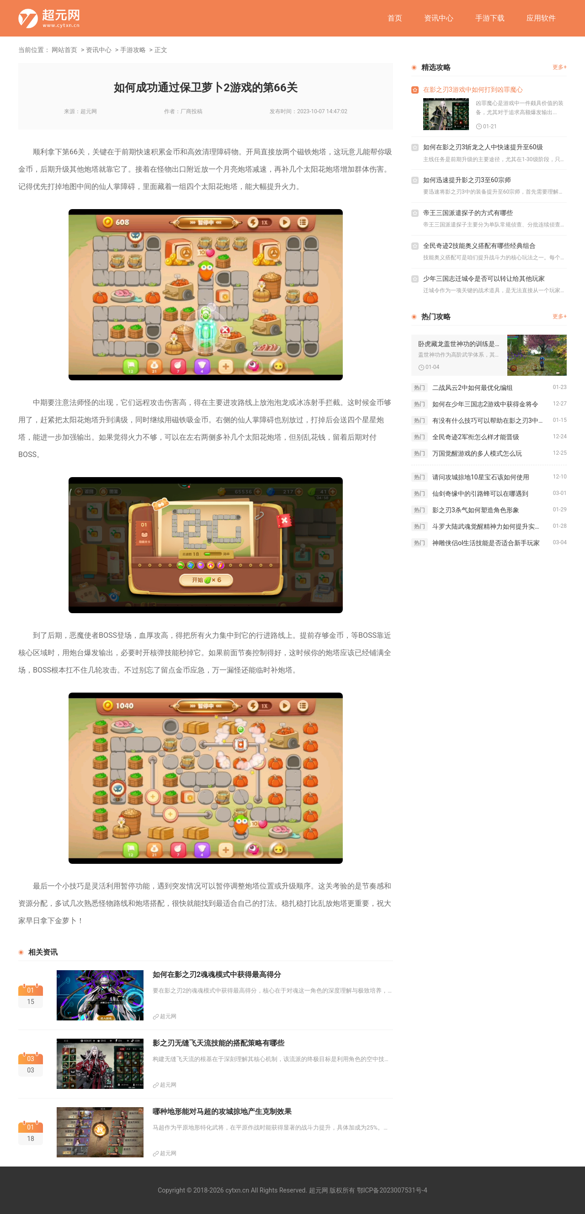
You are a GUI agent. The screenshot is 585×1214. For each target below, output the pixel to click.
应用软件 (541, 18)
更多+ (560, 67)
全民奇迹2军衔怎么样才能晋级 (475, 437)
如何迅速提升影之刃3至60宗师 (467, 180)
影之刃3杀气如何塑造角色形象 (475, 510)
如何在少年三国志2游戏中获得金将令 (485, 404)
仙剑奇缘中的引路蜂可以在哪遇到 (480, 493)
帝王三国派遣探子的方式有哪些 (468, 212)
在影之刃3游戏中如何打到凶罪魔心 (473, 89)
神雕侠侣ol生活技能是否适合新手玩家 (486, 543)
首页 (395, 18)
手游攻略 (133, 49)
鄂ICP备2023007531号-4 (392, 1190)
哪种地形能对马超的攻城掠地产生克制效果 (222, 1111)
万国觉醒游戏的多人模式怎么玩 (477, 453)
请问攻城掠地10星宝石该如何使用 (480, 477)
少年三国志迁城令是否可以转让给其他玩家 (484, 278)
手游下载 (490, 18)
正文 (160, 49)
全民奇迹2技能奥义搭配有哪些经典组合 (479, 245)
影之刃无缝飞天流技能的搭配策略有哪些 (218, 1043)
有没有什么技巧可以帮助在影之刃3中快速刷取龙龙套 (492, 420)
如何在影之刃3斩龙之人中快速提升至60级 (483, 147)
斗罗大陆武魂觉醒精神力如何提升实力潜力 (492, 526)
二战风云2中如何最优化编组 (472, 387)
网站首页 (64, 49)
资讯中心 (438, 18)
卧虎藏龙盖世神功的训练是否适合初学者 (459, 343)
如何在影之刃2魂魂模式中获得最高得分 (217, 974)
